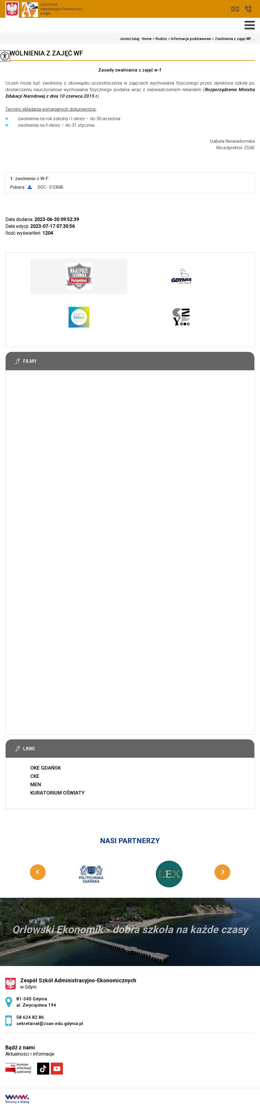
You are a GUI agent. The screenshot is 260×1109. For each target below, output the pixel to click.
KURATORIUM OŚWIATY (57, 793)
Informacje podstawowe (189, 39)
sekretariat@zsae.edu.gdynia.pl (235, 9)
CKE (34, 776)
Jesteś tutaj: (131, 39)
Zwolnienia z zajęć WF (44, 53)
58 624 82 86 (248, 8)
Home (147, 39)
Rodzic (159, 39)
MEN (35, 784)
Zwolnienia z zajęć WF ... (233, 39)
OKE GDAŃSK (45, 768)
